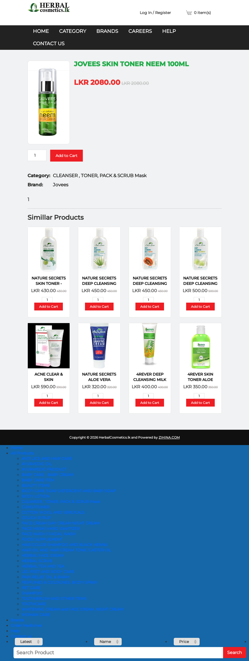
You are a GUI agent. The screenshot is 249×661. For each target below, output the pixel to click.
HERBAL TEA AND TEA (43, 566)
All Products (22, 453)
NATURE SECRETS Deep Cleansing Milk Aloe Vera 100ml (99, 281)
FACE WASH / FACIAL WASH (49, 533)
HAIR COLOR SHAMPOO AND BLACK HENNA (64, 544)
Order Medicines (26, 625)
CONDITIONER (35, 507)
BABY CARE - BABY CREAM (47, 474)
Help (169, 31)
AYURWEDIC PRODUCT (44, 469)
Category (72, 31)
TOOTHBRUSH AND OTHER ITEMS (54, 598)
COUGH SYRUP (36, 517)
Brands (107, 31)
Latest (26, 641)
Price (184, 641)
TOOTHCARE (34, 603)
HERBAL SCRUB (37, 560)
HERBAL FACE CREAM (43, 555)
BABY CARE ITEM (38, 480)
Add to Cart (66, 155)
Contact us (48, 44)
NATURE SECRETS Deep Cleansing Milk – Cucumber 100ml (200, 281)
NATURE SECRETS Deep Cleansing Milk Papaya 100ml (150, 281)
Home (41, 31)
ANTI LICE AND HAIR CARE (47, 458)
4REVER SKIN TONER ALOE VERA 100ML (200, 377)
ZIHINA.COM (169, 437)
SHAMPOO (32, 593)
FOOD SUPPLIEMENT (42, 539)
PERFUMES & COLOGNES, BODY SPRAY (59, 582)
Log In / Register (155, 12)
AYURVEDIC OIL (37, 463)
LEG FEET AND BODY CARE (48, 571)
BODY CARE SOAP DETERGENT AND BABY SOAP (69, 490)
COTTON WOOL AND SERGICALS (53, 512)
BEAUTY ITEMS (36, 485)
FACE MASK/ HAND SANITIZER (51, 528)
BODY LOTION (35, 496)
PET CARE (31, 587)
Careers (140, 31)
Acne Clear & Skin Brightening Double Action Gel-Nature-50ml (48, 377)
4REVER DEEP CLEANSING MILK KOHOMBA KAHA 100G (149, 377)
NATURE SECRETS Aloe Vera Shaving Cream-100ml (99, 377)
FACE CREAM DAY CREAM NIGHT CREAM (61, 523)
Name (105, 641)
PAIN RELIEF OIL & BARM (45, 577)
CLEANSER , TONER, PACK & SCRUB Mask (61, 501)
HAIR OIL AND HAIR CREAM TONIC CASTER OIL (66, 550)
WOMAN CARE (36, 614)
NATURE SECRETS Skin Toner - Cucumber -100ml (49, 281)
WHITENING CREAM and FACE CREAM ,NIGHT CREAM (72, 609)
